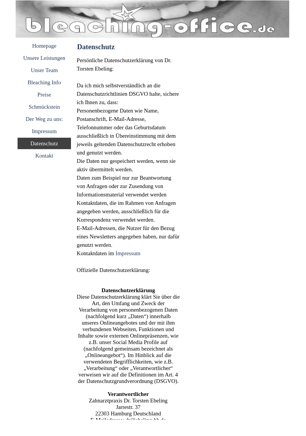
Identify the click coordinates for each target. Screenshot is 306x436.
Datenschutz (44, 143)
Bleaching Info (44, 82)
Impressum (44, 131)
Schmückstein (44, 107)
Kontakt (44, 156)
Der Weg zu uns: (44, 119)
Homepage (44, 46)
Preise (44, 95)
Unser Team (44, 70)
